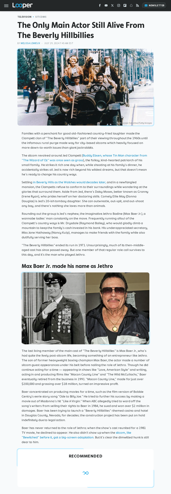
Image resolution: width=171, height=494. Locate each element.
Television (24, 17)
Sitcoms (40, 17)
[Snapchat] (131, 6)
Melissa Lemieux (30, 43)
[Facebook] (100, 6)
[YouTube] (106, 6)
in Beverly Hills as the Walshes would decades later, (69, 182)
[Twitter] (112, 6)
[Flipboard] (125, 6)
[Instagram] (118, 6)
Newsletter (154, 5)
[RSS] (137, 6)
